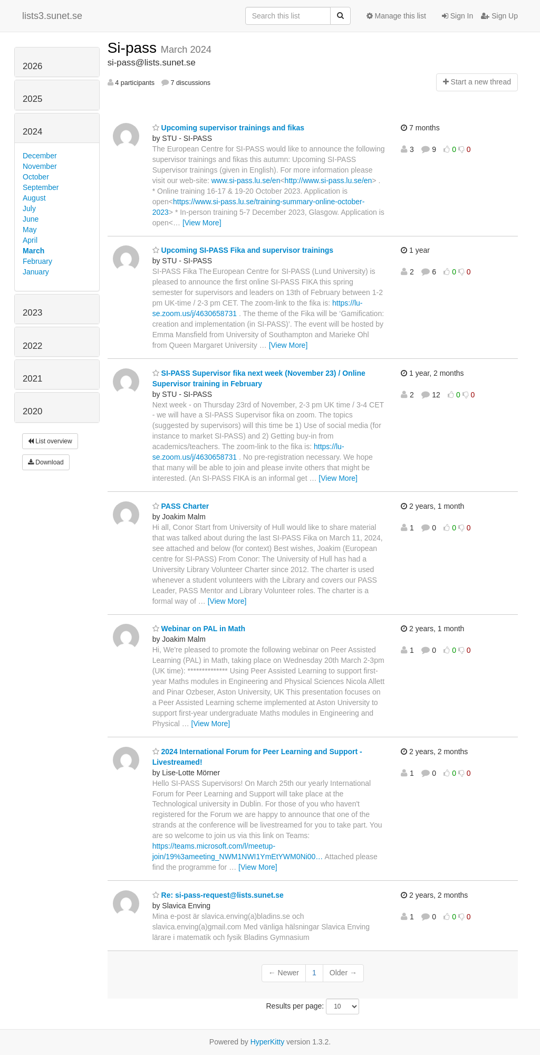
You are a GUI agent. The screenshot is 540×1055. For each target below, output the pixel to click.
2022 (32, 346)
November (40, 166)
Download (46, 462)
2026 (32, 66)
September (41, 187)
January (36, 272)
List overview (50, 441)
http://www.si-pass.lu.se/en (328, 180)
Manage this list (396, 16)
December (40, 155)
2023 (32, 313)
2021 (32, 379)
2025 (32, 99)
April (30, 240)
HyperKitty (267, 1042)
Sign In (457, 16)
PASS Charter (180, 506)
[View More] (201, 222)
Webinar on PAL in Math (198, 628)
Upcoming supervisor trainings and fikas (228, 127)
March (33, 250)
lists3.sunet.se (52, 16)
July (29, 208)
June (30, 219)
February (37, 261)
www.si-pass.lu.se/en (246, 180)
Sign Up (499, 16)
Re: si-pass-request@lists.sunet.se (218, 895)
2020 (32, 411)
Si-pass (134, 48)
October (36, 177)
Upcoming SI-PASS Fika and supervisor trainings (242, 250)
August (34, 198)
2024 (32, 132)
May (29, 229)
